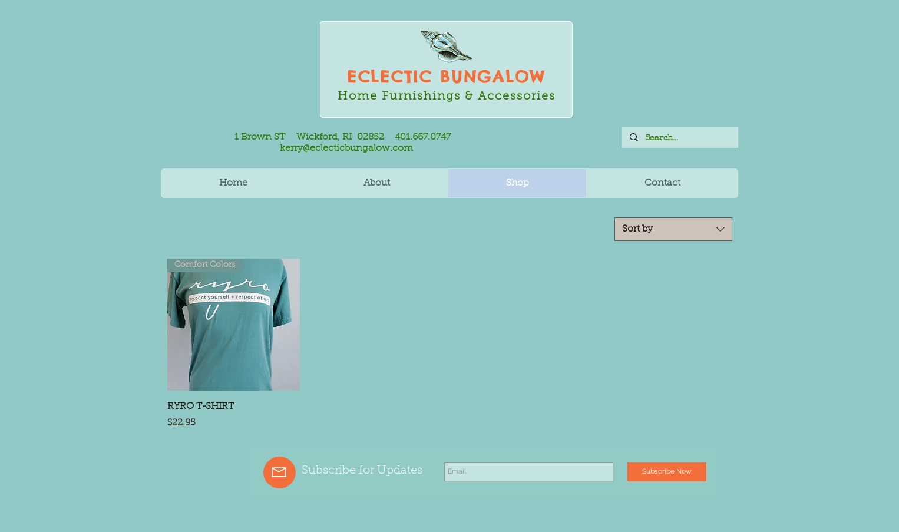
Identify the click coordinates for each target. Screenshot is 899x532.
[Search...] (679, 137)
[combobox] (673, 229)
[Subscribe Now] (666, 471)
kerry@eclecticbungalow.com (346, 148)
